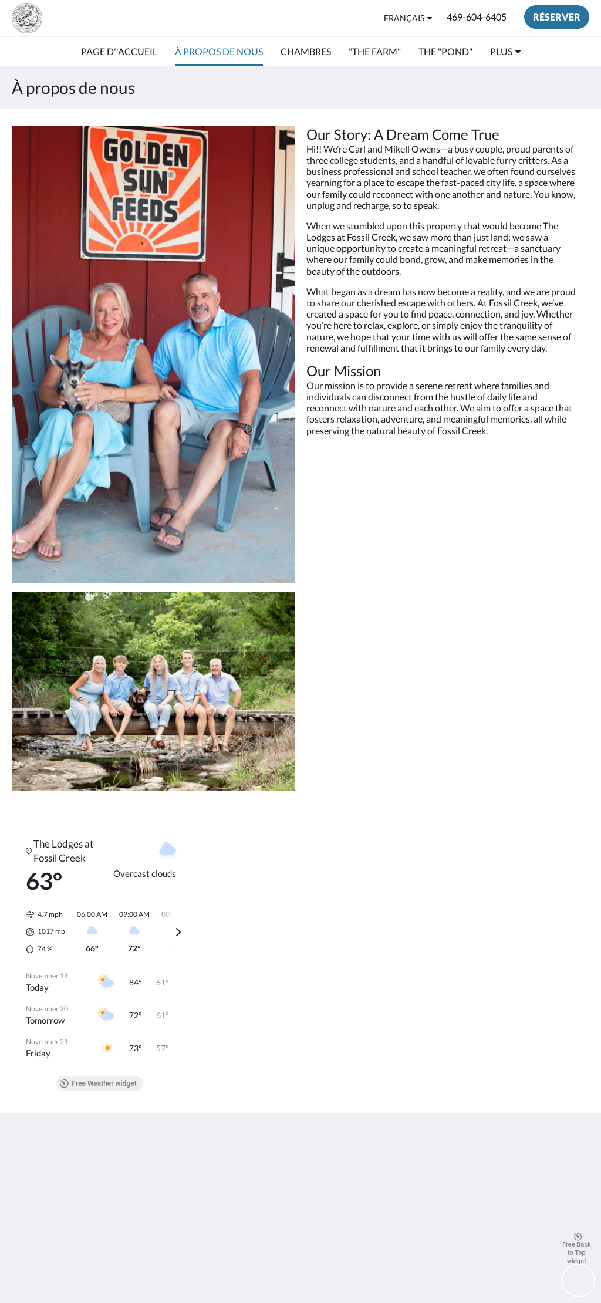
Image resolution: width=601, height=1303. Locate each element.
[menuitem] (119, 51)
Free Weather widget (97, 1083)
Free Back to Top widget (576, 1249)
